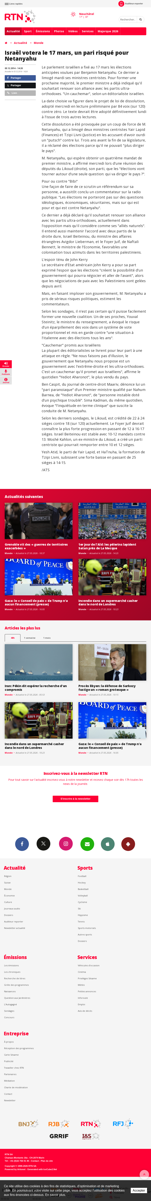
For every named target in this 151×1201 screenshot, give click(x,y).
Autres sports (85, 934)
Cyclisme (82, 902)
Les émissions (11, 965)
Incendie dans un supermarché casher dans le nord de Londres (108, 603)
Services (88, 31)
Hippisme (83, 915)
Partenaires (10, 1074)
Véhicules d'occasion (88, 965)
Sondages (9, 1011)
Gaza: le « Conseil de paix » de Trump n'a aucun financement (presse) (36, 603)
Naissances (10, 991)
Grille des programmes (16, 985)
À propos (9, 1041)
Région (7, 876)
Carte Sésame (11, 1054)
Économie (9, 895)
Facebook (22, 844)
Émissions (43, 31)
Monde (38, 43)
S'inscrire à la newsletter (75, 798)
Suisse (7, 882)
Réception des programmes (19, 1048)
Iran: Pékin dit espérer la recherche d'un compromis (36, 688)
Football (82, 876)
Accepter (139, 1190)
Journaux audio (12, 908)
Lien (12, 92)
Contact (8, 1094)
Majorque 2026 (108, 31)
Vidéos (73, 31)
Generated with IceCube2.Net (42, 1169)
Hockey (82, 882)
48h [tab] (13, 637)
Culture (8, 902)
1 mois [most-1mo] (47, 637)
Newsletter (10, 1100)
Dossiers (8, 915)
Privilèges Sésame (87, 978)
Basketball (83, 889)
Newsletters (87, 844)
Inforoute (83, 998)
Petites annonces (87, 991)
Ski (79, 908)
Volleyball (83, 895)
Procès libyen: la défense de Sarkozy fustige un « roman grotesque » (107, 688)
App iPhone (108, 844)
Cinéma (82, 972)
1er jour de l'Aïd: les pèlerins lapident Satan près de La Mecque (107, 546)
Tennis (81, 921)
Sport (28, 31)
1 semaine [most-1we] (29, 637)
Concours (9, 1017)
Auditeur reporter (13, 921)
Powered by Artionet (15, 1169)
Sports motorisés (87, 928)
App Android (128, 844)
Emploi (81, 1004)
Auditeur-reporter (130, 4)
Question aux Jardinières (17, 998)
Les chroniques (12, 972)
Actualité (13, 31)
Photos (59, 31)
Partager (14, 77)
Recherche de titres (14, 978)
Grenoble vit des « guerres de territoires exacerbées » (36, 546)
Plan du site (47, 1161)
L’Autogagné (10, 1004)
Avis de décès (85, 1011)
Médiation (9, 1080)
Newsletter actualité (14, 928)
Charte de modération (16, 1087)
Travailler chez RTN (14, 1067)
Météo (81, 985)
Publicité (8, 1061)
